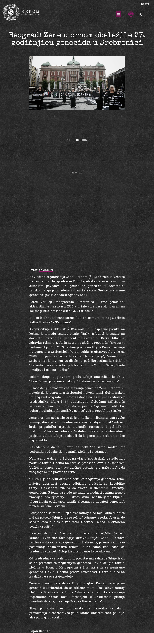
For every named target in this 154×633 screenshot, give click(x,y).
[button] (118, 14)
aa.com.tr (46, 270)
